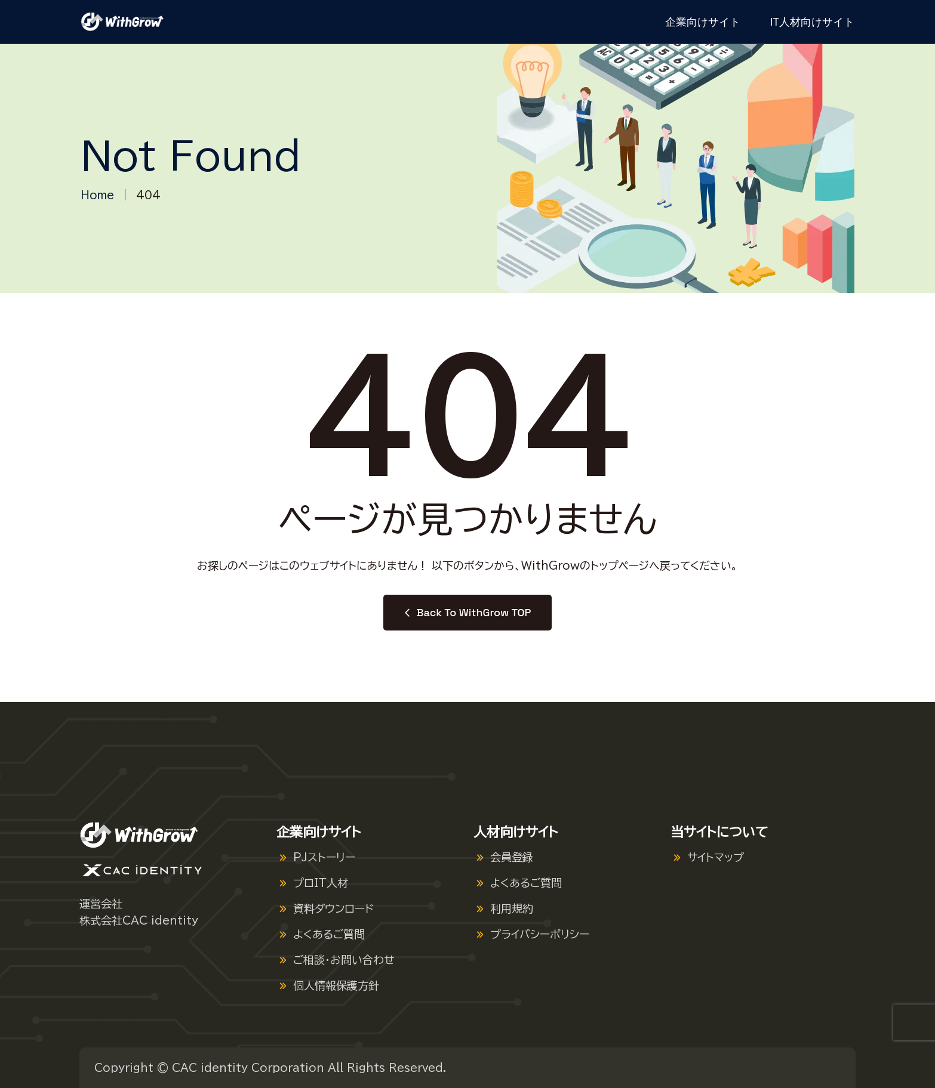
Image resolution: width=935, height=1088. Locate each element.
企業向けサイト (702, 22)
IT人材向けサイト (812, 22)
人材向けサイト (515, 832)
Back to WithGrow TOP (467, 612)
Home (97, 195)
